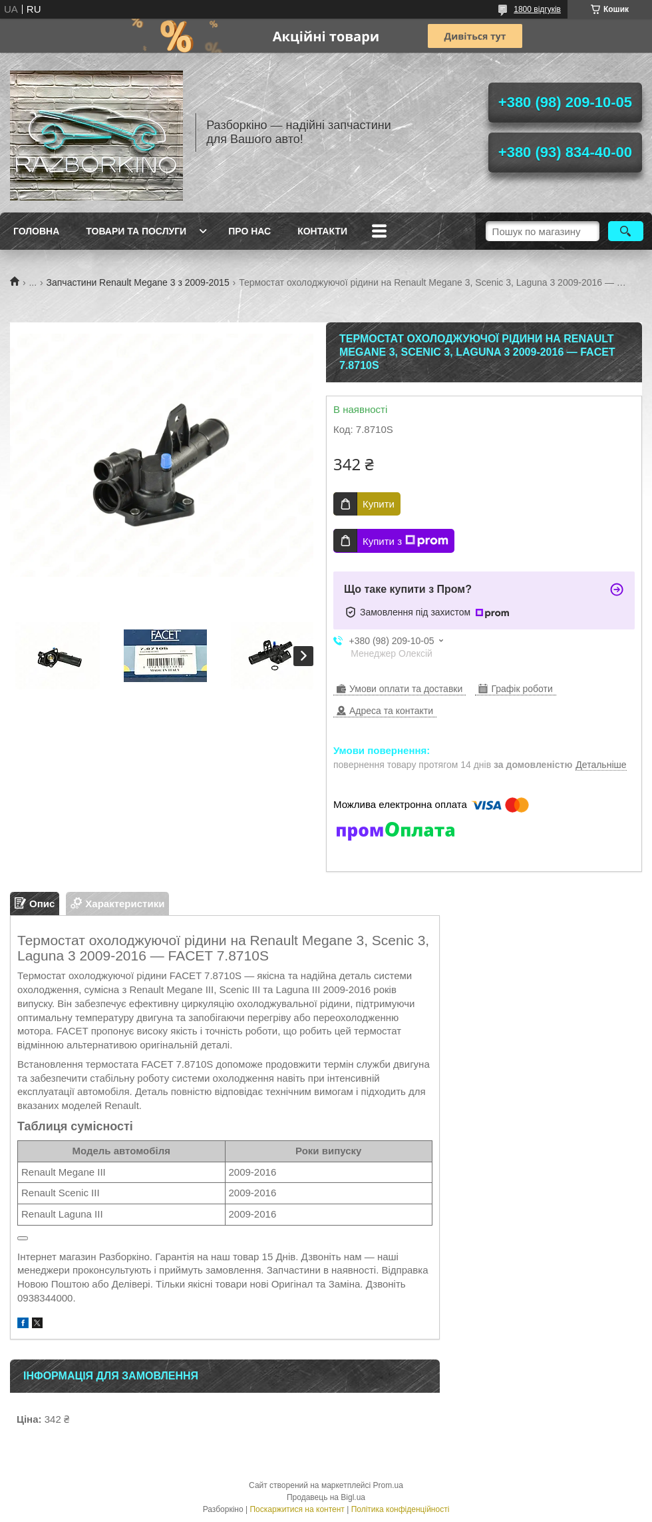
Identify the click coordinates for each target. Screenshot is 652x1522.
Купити (379, 504)
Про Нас (249, 231)
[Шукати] (625, 231)
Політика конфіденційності (400, 1509)
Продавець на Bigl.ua (326, 1497)
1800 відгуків (537, 9)
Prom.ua (388, 1485)
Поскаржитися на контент (296, 1509)
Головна (36, 231)
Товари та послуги (136, 231)
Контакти (322, 231)
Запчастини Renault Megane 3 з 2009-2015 (138, 282)
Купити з (405, 541)
